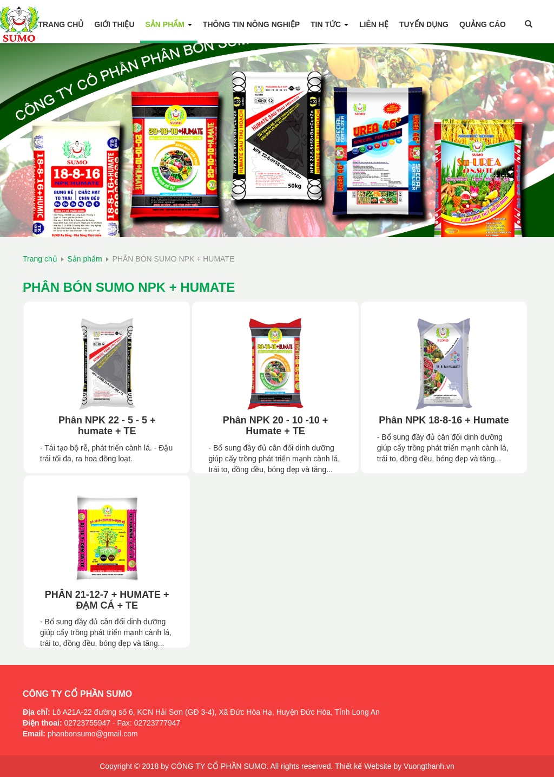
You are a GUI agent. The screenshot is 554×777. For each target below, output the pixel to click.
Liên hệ (373, 24)
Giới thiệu (114, 24)
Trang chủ (60, 24)
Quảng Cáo (482, 24)
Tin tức (329, 24)
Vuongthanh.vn (429, 766)
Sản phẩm (169, 24)
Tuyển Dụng (424, 24)
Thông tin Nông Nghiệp (251, 24)
